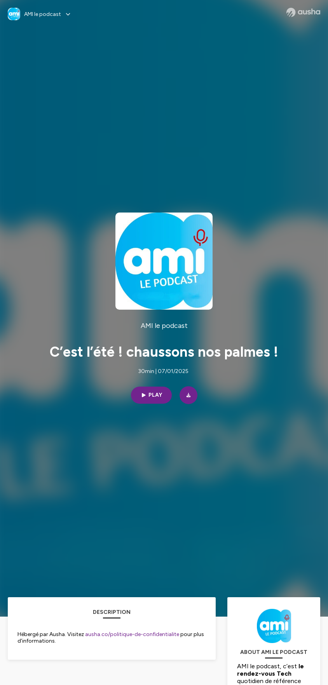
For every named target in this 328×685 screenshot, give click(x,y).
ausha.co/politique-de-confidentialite (132, 634)
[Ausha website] (303, 12)
